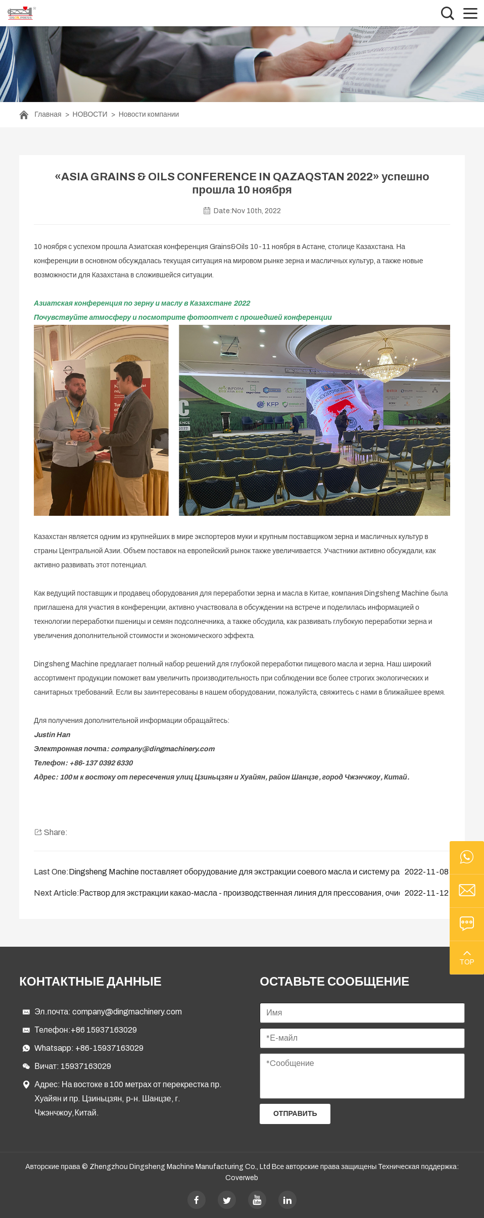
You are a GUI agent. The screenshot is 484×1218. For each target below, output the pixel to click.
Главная (47, 114)
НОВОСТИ (90, 114)
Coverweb (241, 1178)
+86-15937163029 (109, 1048)
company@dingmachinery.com (127, 1011)
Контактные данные (90, 981)
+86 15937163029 (104, 1030)
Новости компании (149, 114)
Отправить (295, 1113)
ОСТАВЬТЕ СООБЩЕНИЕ (334, 981)
